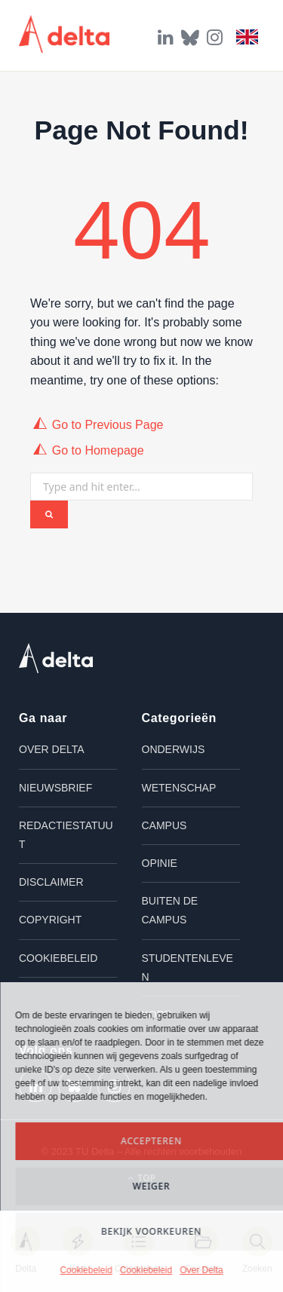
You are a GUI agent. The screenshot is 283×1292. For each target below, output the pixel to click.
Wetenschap (179, 788)
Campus (164, 825)
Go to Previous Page (108, 424)
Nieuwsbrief (55, 788)
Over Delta (201, 1270)
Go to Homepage (98, 450)
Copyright (50, 920)
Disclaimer (51, 882)
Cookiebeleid (86, 1270)
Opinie (159, 863)
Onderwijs (173, 749)
